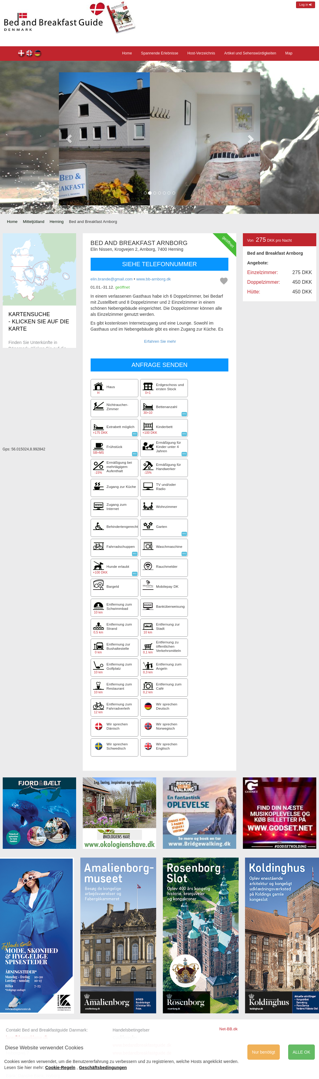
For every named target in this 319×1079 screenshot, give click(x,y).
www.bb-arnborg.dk (153, 279)
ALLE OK (301, 1052)
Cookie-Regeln (60, 1067)
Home (127, 53)
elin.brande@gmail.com (112, 279)
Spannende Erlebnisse (159, 53)
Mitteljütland (33, 221)
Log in (305, 4)
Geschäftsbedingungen (103, 1067)
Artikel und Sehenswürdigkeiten (250, 53)
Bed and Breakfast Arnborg (22, 54)
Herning (56, 221)
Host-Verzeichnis (201, 53)
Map (288, 53)
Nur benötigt (263, 1052)
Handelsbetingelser (131, 1030)
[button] (69, 138)
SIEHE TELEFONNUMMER (159, 264)
